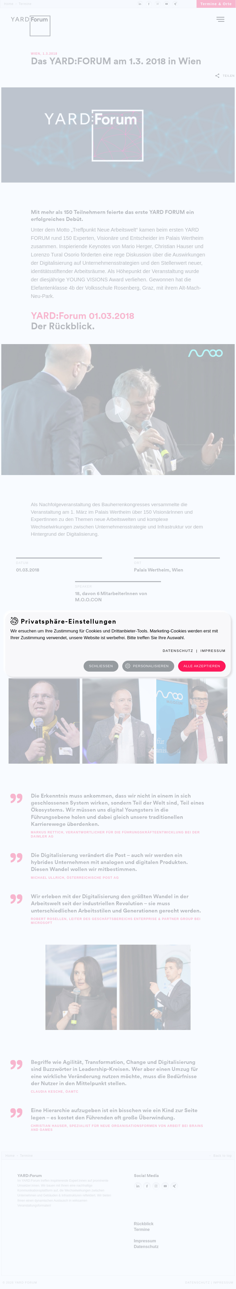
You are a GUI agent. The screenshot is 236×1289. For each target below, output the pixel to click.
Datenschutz (178, 651)
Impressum (213, 651)
